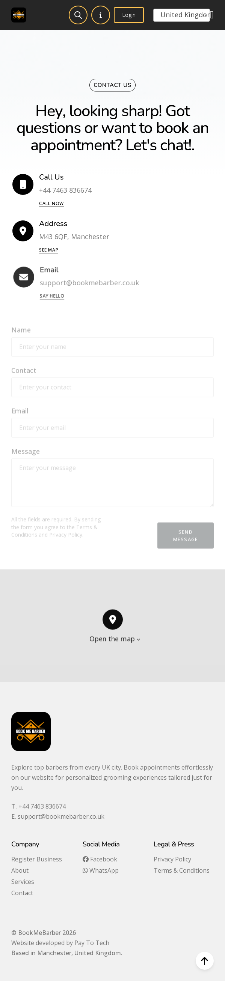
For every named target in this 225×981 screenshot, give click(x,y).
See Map (48, 250)
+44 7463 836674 (42, 806)
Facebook (100, 859)
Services (22, 882)
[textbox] (182, 14)
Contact (22, 893)
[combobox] (181, 15)
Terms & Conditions (182, 870)
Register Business (36, 859)
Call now (51, 204)
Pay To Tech (91, 943)
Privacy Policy (172, 859)
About (20, 870)
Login (129, 14)
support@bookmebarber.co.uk (61, 816)
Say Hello (54, 295)
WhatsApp (101, 870)
